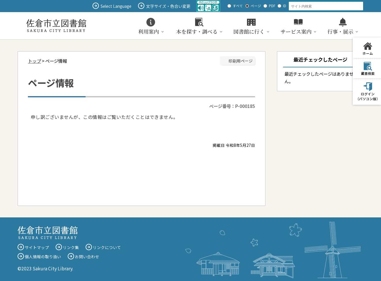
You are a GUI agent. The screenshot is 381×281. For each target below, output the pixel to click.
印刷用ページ (241, 61)
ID (284, 5)
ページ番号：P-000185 (232, 106)
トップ (34, 61)
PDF (272, 5)
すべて (238, 5)
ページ (256, 5)
